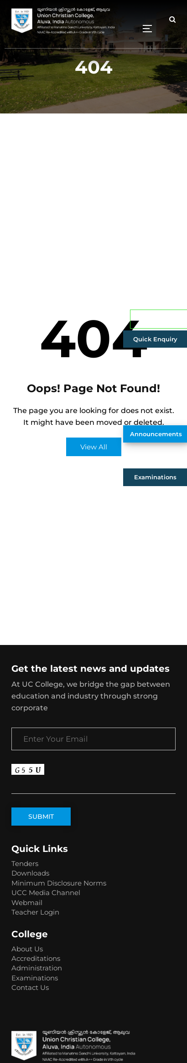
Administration (36, 968)
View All (93, 447)
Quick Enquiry (155, 339)
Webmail (26, 902)
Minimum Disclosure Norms (58, 883)
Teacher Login (35, 912)
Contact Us (30, 987)
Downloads (30, 873)
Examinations (155, 477)
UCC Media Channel (45, 892)
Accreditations (35, 958)
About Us (27, 949)
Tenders (24, 863)
